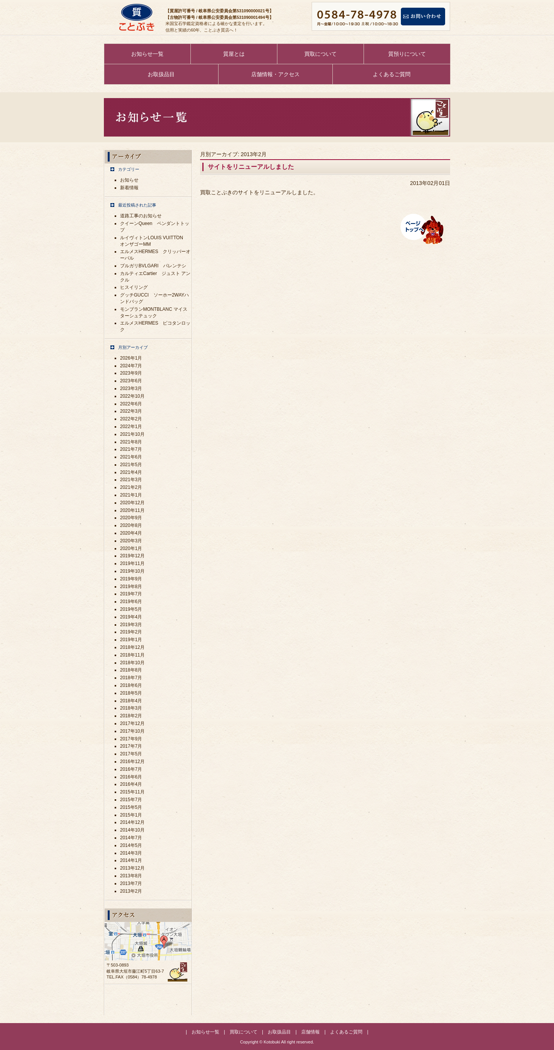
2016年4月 (131, 784)
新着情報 (129, 187)
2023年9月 (131, 373)
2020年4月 (131, 533)
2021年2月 (131, 487)
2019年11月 (132, 563)
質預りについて (407, 54)
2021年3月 (131, 479)
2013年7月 (131, 883)
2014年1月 (131, 860)
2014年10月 (132, 830)
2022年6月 (131, 404)
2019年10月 (132, 571)
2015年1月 (131, 815)
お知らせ (129, 180)
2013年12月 (132, 868)
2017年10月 (132, 731)
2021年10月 (132, 434)
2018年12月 (132, 647)
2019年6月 (131, 601)
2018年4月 (131, 700)
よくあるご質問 (391, 74)
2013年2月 (131, 891)
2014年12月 (132, 822)
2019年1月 (131, 639)
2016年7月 (131, 769)
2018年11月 (132, 655)
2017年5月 (131, 754)
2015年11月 (132, 792)
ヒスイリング (134, 287)
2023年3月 (131, 388)
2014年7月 (131, 837)
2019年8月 (131, 586)
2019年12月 (132, 555)
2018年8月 (131, 670)
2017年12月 (132, 723)
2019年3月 (131, 624)
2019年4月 (131, 617)
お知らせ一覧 (147, 54)
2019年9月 (131, 579)
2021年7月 (131, 449)
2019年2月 (131, 632)
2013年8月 (131, 875)
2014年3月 (131, 853)
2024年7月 (131, 365)
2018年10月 (132, 662)
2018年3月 (131, 708)
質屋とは (234, 54)
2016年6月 (131, 777)
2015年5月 (131, 807)
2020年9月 (131, 517)
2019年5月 (131, 609)
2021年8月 (131, 442)
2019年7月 (131, 594)
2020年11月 (132, 510)
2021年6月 (131, 457)
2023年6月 (131, 380)
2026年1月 (131, 358)
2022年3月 (131, 411)
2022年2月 (131, 419)
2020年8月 (131, 525)
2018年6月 (131, 685)
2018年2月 (131, 715)
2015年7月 (131, 799)
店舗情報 (310, 1032)
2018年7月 (131, 677)
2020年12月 (132, 502)
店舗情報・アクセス (275, 74)
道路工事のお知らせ (141, 215)
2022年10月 (132, 396)
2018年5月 (131, 693)
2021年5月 (131, 464)
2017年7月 (131, 746)
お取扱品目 (161, 74)
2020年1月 (131, 548)
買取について (320, 54)
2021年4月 (131, 472)
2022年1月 (131, 426)
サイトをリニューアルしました (251, 166)
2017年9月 (131, 739)
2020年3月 (131, 540)
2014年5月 (131, 845)
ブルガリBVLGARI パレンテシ (153, 265)
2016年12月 (132, 761)
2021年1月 (131, 495)
